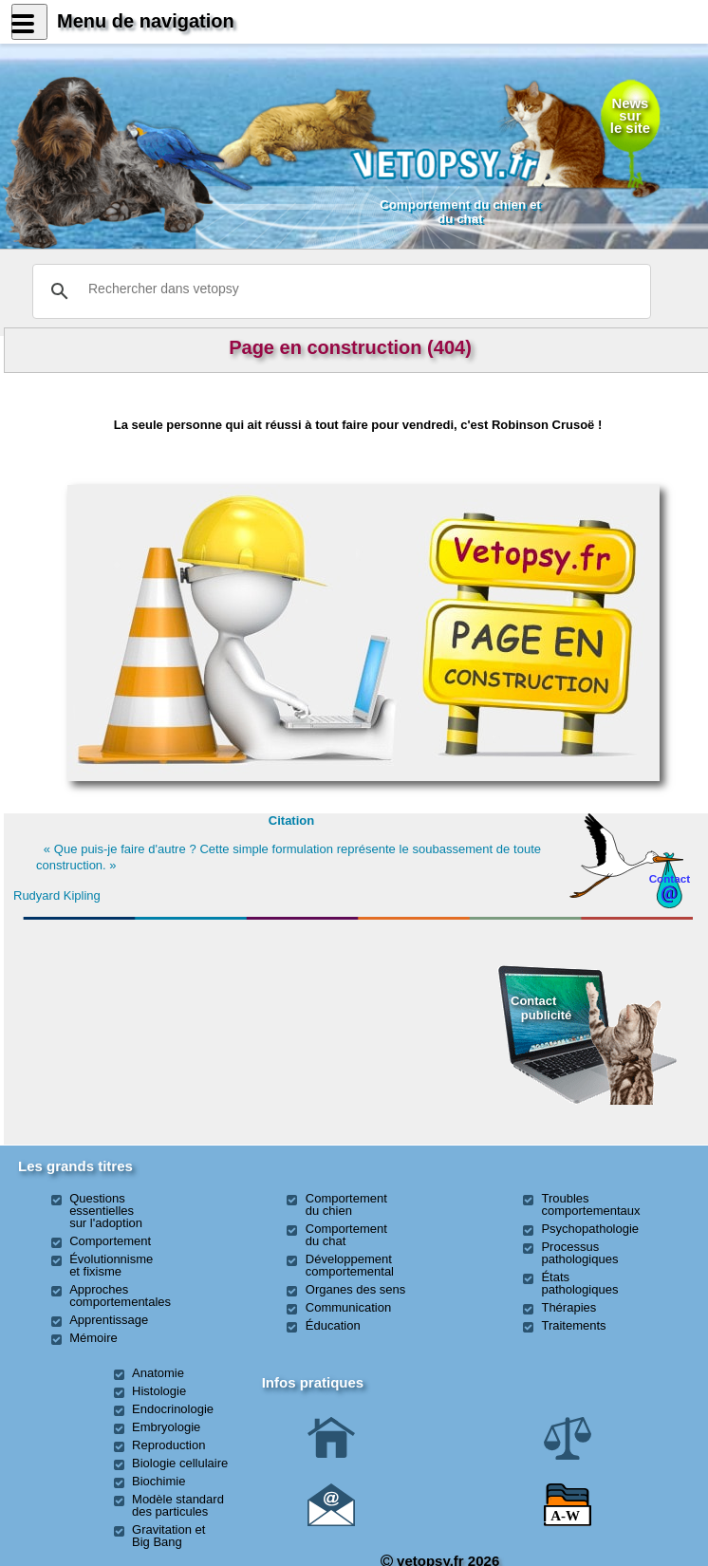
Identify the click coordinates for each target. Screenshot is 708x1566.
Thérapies (568, 1307)
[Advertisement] (128, 1030)
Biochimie (158, 1481)
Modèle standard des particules (178, 1505)
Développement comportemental (350, 1265)
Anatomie (158, 1373)
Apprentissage (108, 1320)
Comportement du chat (346, 1234)
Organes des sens (356, 1289)
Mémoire (93, 1338)
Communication (348, 1307)
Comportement (110, 1241)
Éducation (333, 1325)
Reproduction (168, 1445)
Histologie (159, 1391)
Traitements (573, 1325)
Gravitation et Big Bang (168, 1535)
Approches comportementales (120, 1295)
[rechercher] (338, 288)
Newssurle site (630, 116)
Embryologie (166, 1427)
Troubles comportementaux (590, 1204)
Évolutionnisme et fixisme (111, 1265)
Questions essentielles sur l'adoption (105, 1210)
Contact (670, 878)
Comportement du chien (346, 1204)
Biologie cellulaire (180, 1463)
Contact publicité (541, 1007)
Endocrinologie (173, 1409)
